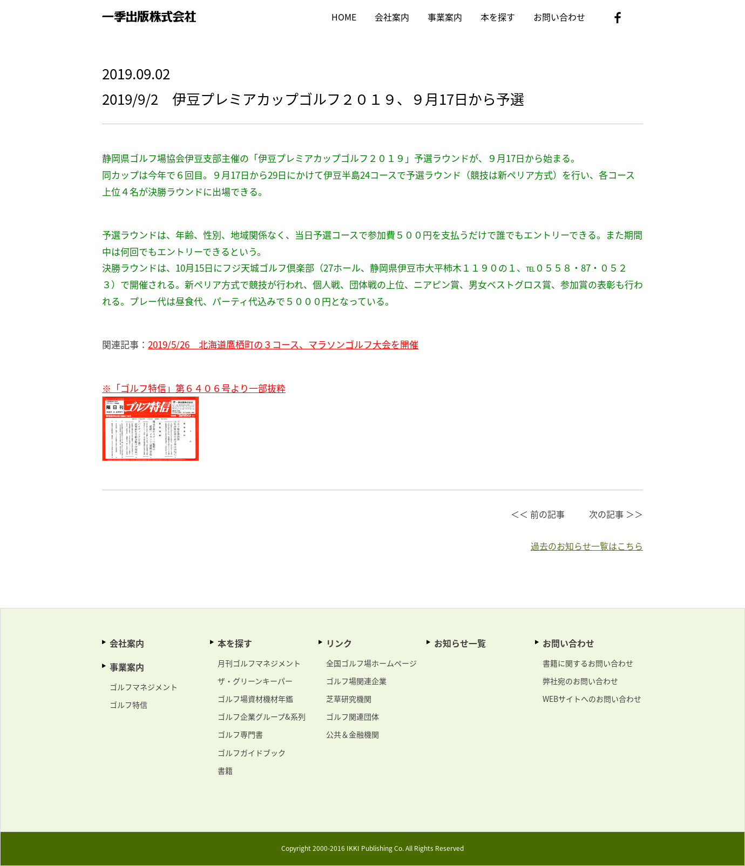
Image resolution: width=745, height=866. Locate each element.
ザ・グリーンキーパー (255, 680)
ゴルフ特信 (128, 704)
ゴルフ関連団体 (352, 716)
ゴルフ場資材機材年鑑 (255, 698)
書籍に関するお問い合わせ (588, 663)
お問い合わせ (559, 16)
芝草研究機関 (348, 698)
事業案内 (445, 16)
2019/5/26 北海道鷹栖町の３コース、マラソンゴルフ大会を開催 (283, 344)
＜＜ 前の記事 (538, 514)
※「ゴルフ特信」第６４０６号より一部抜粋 (194, 388)
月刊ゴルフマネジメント (259, 663)
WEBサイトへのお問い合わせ (592, 698)
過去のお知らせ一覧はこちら (587, 545)
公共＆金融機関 (352, 734)
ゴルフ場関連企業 (356, 680)
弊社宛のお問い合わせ (580, 680)
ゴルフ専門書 (240, 734)
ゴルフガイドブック (252, 752)
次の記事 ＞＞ (616, 514)
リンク (339, 643)
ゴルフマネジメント (144, 686)
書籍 (225, 770)
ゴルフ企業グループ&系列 (262, 716)
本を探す (497, 16)
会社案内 (392, 16)
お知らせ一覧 (460, 643)
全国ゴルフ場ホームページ (371, 663)
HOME (343, 16)
